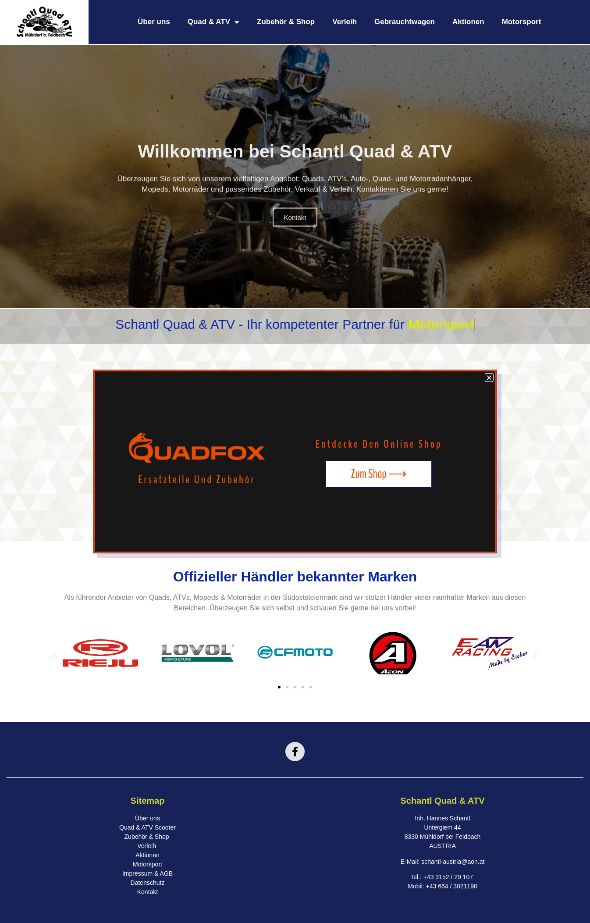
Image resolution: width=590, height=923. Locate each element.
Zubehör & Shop (286, 22)
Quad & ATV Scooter (147, 827)
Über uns (154, 22)
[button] (55, 654)
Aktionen (468, 22)
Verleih (344, 22)
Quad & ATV (213, 22)
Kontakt (295, 231)
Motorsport (521, 22)
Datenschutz (148, 882)
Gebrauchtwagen (404, 22)
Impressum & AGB (147, 873)
